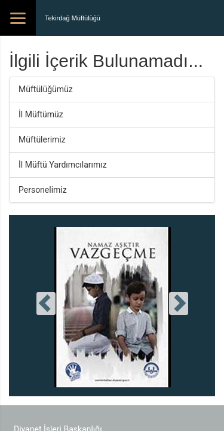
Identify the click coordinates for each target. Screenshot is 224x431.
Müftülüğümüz (46, 89)
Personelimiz (43, 190)
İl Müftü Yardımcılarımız (63, 164)
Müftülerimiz (42, 139)
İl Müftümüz (41, 114)
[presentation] (46, 303)
